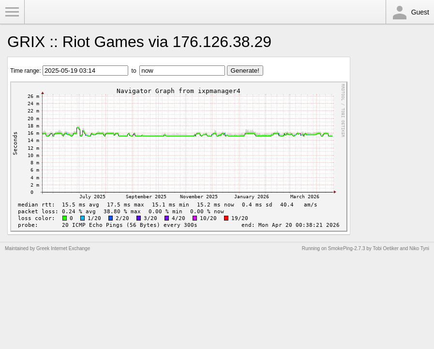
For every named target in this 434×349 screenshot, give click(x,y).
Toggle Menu (12, 12)
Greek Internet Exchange (63, 248)
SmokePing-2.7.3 (346, 248)
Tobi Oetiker (385, 248)
